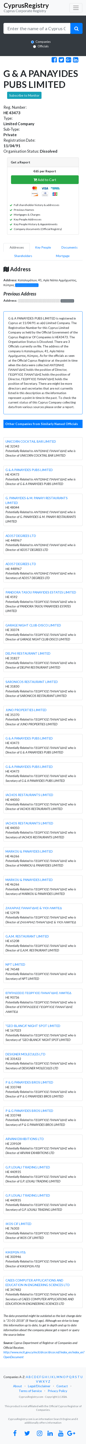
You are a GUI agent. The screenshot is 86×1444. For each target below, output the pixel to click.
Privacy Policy (57, 1391)
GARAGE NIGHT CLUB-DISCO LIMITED (33, 625)
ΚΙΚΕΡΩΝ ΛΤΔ (15, 1252)
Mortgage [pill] (62, 256)
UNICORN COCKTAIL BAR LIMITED (31, 441)
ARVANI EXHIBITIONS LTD (25, 1139)
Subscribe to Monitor (24, 95)
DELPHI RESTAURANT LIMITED (28, 653)
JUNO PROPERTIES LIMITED (26, 710)
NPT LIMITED (15, 964)
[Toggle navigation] (75, 7)
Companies (43, 41)
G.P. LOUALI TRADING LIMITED (28, 1167)
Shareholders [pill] (23, 256)
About (17, 1386)
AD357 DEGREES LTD (21, 536)
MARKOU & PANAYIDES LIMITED (29, 851)
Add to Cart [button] (44, 179)
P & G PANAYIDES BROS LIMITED (29, 1082)
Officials (43, 46)
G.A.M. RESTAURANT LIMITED (27, 936)
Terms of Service (30, 1391)
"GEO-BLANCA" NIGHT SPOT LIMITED (33, 1026)
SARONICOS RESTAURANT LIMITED (32, 682)
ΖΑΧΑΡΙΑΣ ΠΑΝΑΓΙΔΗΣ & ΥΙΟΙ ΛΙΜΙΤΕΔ (34, 908)
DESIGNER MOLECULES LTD (25, 1054)
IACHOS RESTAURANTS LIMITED (29, 795)
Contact (62, 1386)
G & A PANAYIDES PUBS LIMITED (29, 470)
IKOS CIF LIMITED (18, 1224)
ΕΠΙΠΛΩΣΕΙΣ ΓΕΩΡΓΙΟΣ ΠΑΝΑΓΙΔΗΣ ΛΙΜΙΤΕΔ (38, 993)
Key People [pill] (43, 247)
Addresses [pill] (17, 247)
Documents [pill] (69, 247)
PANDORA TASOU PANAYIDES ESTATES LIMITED (41, 592)
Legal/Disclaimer (39, 1386)
